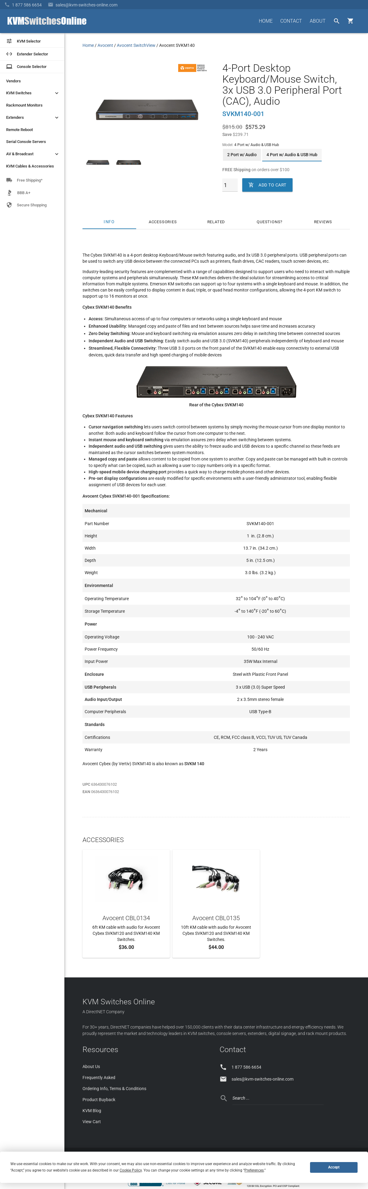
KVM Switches (33, 93)
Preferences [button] (254, 1170)
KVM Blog (91, 1110)
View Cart (91, 1121)
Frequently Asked (98, 1077)
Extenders (33, 118)
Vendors (13, 81)
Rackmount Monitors (24, 105)
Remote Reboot (19, 129)
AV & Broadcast (33, 154)
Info (109, 221)
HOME (266, 21)
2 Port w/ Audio (242, 154)
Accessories (163, 222)
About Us (91, 1066)
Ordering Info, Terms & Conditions (114, 1088)
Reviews (323, 222)
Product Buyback (98, 1099)
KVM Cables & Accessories (30, 166)
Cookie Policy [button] (131, 1170)
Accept (333, 1167)
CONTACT (291, 21)
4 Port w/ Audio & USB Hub (291, 154)
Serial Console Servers (26, 141)
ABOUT (318, 21)
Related (216, 222)
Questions (268, 222)
